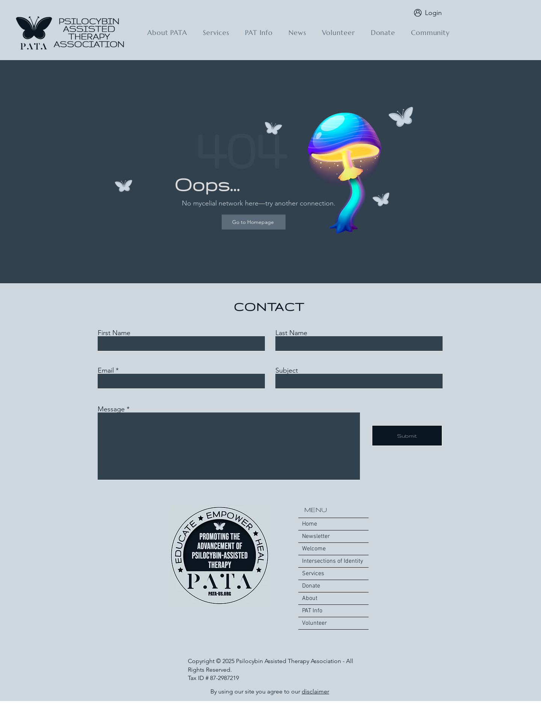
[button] (167, 32)
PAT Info (312, 611)
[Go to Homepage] (254, 222)
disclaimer (315, 691)
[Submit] (407, 435)
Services (313, 573)
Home (309, 524)
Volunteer (314, 623)
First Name (114, 332)
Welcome (314, 549)
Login (433, 13)
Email (106, 370)
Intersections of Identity (332, 561)
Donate (311, 586)
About (309, 598)
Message (111, 409)
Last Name (291, 332)
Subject (286, 370)
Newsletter (316, 536)
